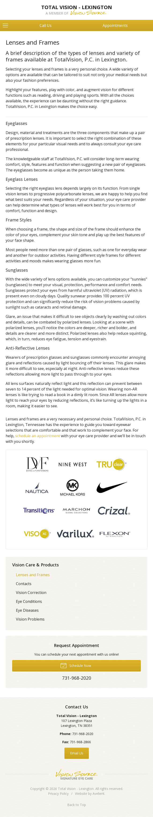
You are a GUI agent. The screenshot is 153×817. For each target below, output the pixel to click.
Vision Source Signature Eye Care (77, 774)
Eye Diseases (27, 610)
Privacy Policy (58, 793)
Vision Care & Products (35, 565)
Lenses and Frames (33, 574)
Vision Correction (31, 592)
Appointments (115, 25)
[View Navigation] (7, 25)
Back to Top (76, 805)
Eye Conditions (29, 601)
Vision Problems (30, 619)
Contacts (23, 583)
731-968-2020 (82, 734)
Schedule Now (75, 665)
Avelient (98, 793)
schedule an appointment (37, 435)
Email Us (76, 753)
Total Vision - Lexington (76, 788)
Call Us (46, 25)
